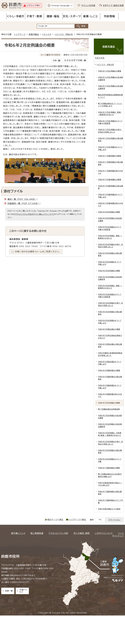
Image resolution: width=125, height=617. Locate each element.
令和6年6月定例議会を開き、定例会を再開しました (110, 304)
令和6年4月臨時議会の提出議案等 (110, 378)
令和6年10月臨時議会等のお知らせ (110, 204)
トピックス (46, 34)
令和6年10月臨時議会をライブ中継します (110, 196)
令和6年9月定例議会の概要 (109, 212)
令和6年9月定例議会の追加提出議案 (110, 219)
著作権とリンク (18, 533)
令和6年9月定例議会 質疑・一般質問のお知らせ (110, 237)
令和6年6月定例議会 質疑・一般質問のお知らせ (110, 287)
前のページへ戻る (55, 519)
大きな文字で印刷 (73, 60)
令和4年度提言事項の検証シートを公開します (110, 484)
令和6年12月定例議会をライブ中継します (110, 148)
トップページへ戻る (77, 519)
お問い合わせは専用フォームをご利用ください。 (37, 252)
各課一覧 (9, 591)
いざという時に (33, 5)
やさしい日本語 (88, 5)
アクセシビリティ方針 (58, 533)
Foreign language (60, 5)
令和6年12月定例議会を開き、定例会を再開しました (110, 131)
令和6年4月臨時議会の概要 (109, 370)
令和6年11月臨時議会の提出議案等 (110, 163)
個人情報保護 (36, 533)
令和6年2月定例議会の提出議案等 (110, 452)
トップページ (20, 34)
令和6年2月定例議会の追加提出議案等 (110, 425)
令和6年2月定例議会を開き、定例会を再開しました (110, 443)
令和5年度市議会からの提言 (109, 509)
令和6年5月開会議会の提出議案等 (110, 345)
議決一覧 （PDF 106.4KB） (23, 199)
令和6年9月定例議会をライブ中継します (109, 263)
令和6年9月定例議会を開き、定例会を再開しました (110, 246)
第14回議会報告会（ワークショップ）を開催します (110, 105)
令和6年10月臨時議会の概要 (109, 179)
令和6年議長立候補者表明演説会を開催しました (110, 354)
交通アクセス (23, 591)
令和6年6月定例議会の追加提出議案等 (110, 278)
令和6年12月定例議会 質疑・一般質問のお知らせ (110, 113)
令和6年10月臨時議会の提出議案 (110, 187)
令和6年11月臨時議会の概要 (109, 156)
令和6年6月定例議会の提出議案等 (110, 313)
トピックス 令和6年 (64, 34)
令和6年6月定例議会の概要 (109, 271)
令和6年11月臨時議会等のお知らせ (110, 172)
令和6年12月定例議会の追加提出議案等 (110, 79)
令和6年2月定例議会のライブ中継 (109, 460)
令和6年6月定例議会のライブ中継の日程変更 (109, 296)
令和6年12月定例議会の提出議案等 (110, 140)
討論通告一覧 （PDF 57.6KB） (24, 203)
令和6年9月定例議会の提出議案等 (110, 254)
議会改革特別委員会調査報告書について (110, 96)
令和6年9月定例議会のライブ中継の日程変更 (109, 228)
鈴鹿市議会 (34, 34)
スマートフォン (114, 520)
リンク (121, 533)
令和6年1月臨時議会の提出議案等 (110, 493)
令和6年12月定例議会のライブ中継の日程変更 (110, 122)
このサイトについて (104, 533)
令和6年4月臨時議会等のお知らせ (110, 395)
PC (100, 520)
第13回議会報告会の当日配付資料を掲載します (110, 475)
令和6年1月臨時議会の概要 (109, 468)
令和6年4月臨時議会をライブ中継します (110, 387)
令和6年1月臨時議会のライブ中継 (110, 502)
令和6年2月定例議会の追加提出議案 (110, 417)
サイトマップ (118, 536)
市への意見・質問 (82, 533)
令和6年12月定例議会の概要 (109, 71)
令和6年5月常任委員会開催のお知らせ (110, 337)
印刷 (55, 60)
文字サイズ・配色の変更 (113, 5)
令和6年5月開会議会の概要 (109, 329)
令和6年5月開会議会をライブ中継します (110, 363)
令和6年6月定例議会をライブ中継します (109, 322)
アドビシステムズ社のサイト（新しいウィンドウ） (34, 214)
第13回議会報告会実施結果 (109, 409)
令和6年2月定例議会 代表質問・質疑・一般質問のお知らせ (109, 434)
